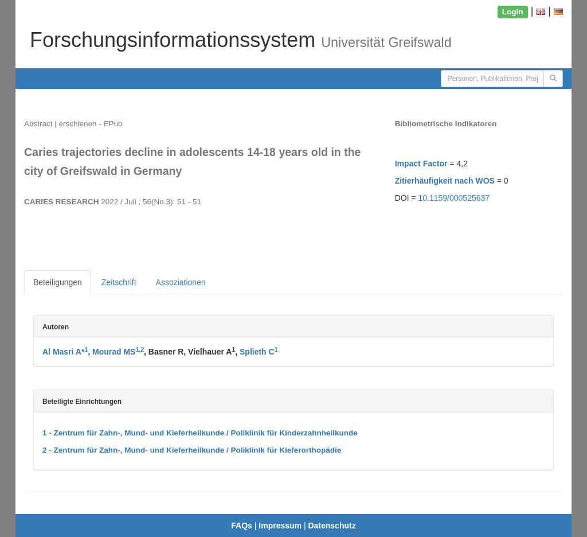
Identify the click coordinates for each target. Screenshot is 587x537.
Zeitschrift (118, 282)
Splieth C (259, 351)
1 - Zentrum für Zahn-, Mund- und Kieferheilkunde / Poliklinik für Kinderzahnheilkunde (200, 433)
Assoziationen (181, 282)
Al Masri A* (65, 351)
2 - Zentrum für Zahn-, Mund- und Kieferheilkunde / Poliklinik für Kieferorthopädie (191, 450)
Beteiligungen (57, 282)
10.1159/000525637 (454, 198)
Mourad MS (118, 351)
